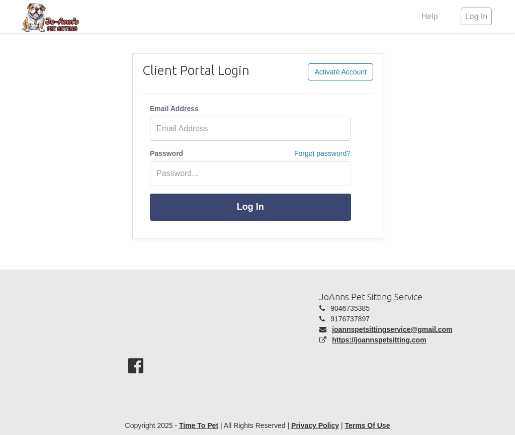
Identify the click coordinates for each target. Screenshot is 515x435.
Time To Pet (198, 425)
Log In (250, 207)
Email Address (174, 109)
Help (429, 16)
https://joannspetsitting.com (379, 340)
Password (166, 153)
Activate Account (340, 72)
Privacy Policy (315, 425)
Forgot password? (322, 153)
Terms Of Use (367, 425)
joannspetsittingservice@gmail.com (392, 329)
